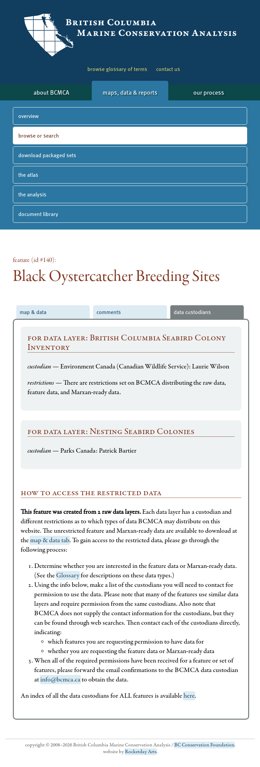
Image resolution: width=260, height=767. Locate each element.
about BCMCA (51, 92)
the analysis (32, 194)
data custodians (192, 312)
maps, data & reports (130, 92)
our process (208, 92)
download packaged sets (47, 155)
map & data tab (49, 540)
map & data (33, 312)
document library (38, 214)
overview (28, 116)
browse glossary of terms (117, 69)
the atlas (28, 174)
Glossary (67, 575)
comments (108, 312)
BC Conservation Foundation (204, 745)
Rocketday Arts (140, 751)
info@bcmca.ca (60, 679)
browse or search (38, 135)
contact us (168, 69)
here (189, 695)
